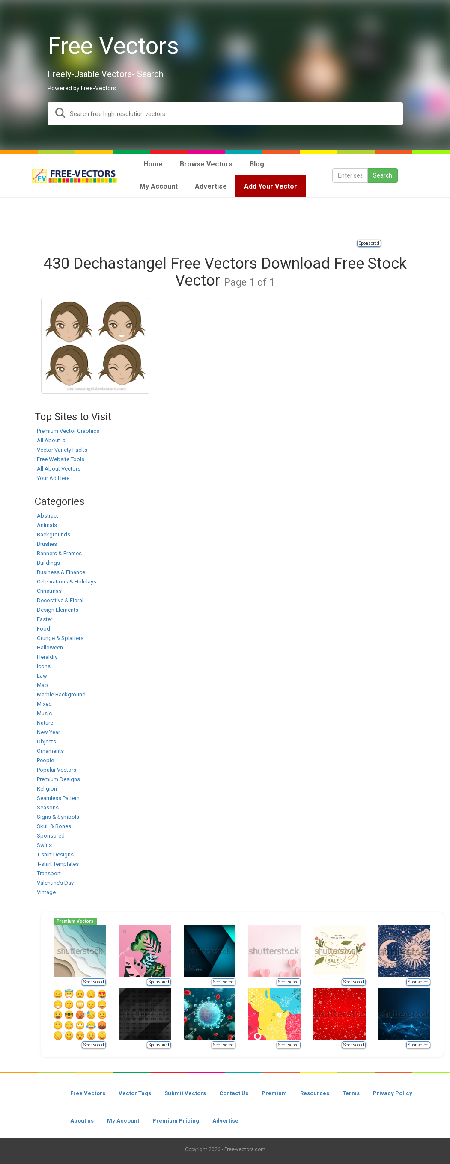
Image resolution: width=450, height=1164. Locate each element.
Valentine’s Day (55, 883)
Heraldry (47, 657)
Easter (44, 619)
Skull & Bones (54, 826)
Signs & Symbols (58, 817)
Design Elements (57, 610)
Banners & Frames (59, 553)
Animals (47, 525)
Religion (47, 788)
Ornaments (50, 751)
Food (43, 628)
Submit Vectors (185, 1093)
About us (82, 1120)
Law (42, 675)
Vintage (46, 892)
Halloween (50, 647)
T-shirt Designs (55, 854)
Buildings (48, 563)
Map (42, 685)
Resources (314, 1093)
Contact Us (233, 1093)
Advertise (225, 1120)
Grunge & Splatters (60, 638)
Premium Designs (58, 779)
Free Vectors (87, 1093)
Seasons (48, 807)
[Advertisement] (225, 219)
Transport (49, 873)
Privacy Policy (392, 1093)
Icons (44, 666)
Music (44, 713)
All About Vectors (58, 468)
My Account (123, 1120)
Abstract (47, 515)
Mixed (44, 704)
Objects (46, 741)
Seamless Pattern (58, 798)
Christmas (49, 591)
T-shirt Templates (58, 864)
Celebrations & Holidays (66, 581)
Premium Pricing (175, 1120)
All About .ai (52, 440)
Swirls (44, 845)
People (45, 760)
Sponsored (369, 243)
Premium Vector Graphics (68, 431)
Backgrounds (53, 534)
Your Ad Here (53, 478)
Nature (45, 723)
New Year (48, 732)
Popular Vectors (56, 770)
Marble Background (61, 694)
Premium (274, 1093)
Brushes (47, 544)
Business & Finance (61, 572)
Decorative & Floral (60, 600)
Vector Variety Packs (62, 450)
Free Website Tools (60, 459)
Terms (351, 1093)
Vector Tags (135, 1093)
